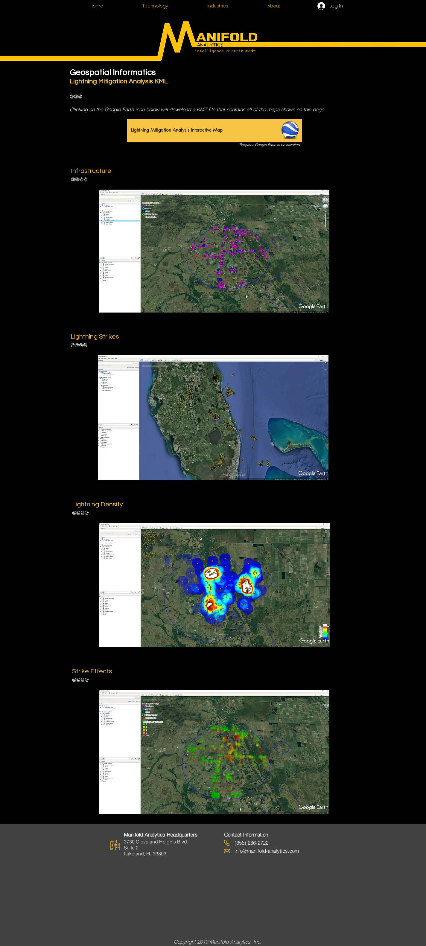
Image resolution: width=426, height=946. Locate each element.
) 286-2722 (256, 843)
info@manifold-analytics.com (267, 851)
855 (240, 843)
